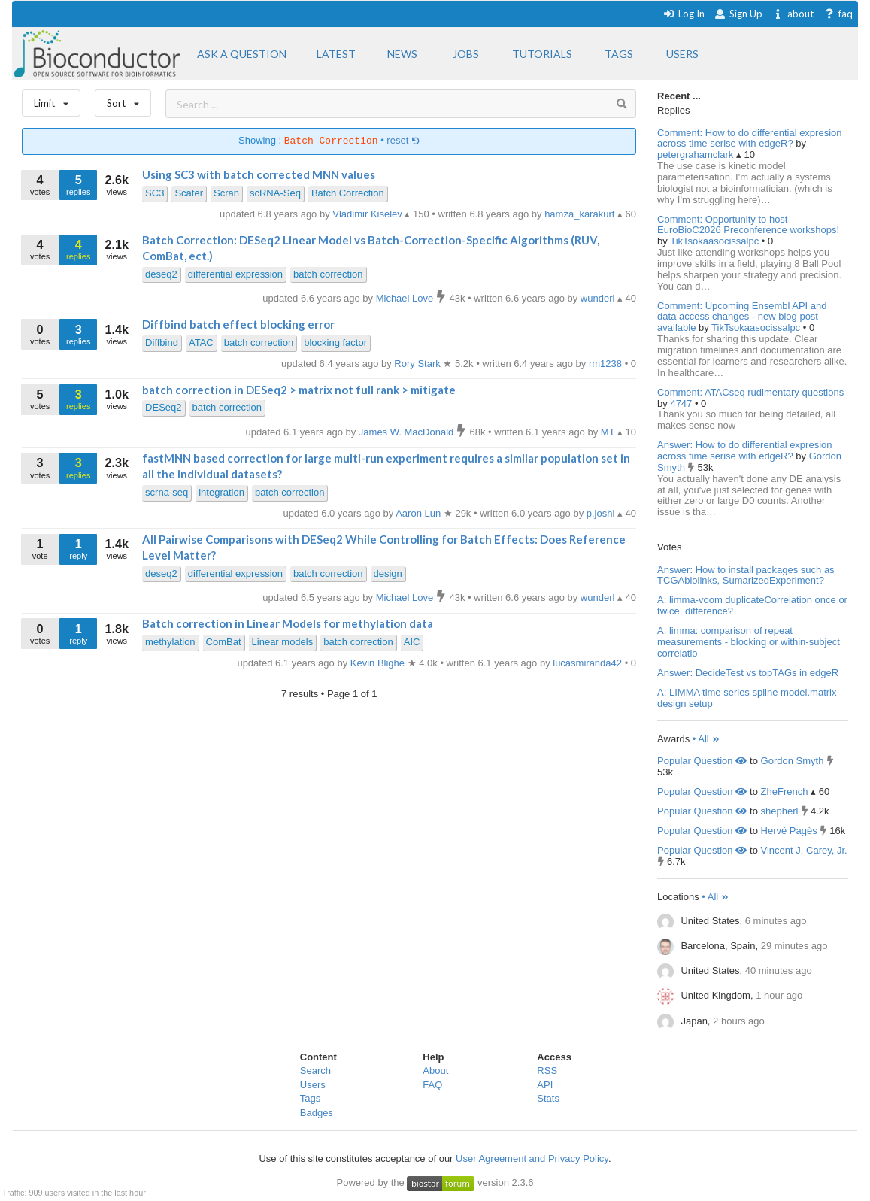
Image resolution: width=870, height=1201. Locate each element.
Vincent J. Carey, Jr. (804, 850)
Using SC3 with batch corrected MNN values (258, 174)
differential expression (235, 274)
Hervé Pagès (789, 830)
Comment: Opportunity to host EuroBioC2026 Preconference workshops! (748, 225)
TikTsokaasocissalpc (716, 241)
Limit (51, 99)
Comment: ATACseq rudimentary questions (750, 392)
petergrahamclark (696, 154)
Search (315, 1070)
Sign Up (738, 14)
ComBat (223, 642)
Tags (310, 1098)
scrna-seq (166, 492)
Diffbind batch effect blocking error (238, 324)
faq (838, 14)
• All (706, 739)
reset (403, 141)
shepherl (780, 811)
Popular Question (702, 760)
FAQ (432, 1084)
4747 (682, 403)
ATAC (201, 342)
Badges (316, 1112)
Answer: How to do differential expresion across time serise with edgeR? (744, 450)
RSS (547, 1070)
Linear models (283, 642)
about (793, 14)
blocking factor (335, 342)
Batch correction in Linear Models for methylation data (287, 623)
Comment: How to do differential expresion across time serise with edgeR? (749, 138)
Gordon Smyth (792, 760)
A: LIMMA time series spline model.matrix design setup (746, 698)
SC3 (154, 193)
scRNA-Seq (275, 193)
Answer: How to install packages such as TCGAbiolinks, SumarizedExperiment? (746, 575)
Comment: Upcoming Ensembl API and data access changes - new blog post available (741, 317)
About (435, 1070)
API (545, 1084)
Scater (188, 193)
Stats (548, 1098)
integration (221, 492)
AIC (412, 642)
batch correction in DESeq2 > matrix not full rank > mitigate (299, 389)
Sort (122, 99)
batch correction (328, 274)
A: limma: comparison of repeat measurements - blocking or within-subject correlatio (748, 642)
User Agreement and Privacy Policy (532, 1158)
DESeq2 (163, 407)
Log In (684, 14)
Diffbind (161, 342)
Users (313, 1084)
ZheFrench (784, 791)
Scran (226, 193)
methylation (170, 642)
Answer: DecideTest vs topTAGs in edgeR (747, 672)
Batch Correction (347, 193)
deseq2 (161, 274)
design (388, 573)
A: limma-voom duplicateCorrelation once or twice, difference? (752, 605)
